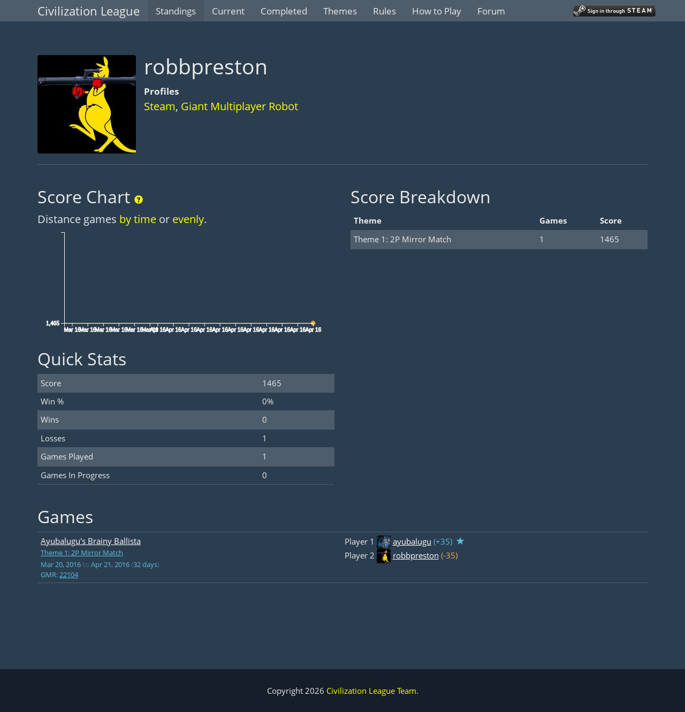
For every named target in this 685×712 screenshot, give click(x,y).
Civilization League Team (371, 690)
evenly (188, 219)
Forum (491, 11)
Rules (384, 11)
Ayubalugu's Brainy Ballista (91, 540)
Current (228, 11)
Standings (176, 11)
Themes (340, 11)
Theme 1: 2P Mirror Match (82, 552)
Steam (160, 106)
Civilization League (88, 11)
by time (137, 219)
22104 (68, 574)
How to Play (436, 11)
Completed (284, 11)
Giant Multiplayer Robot (239, 106)
